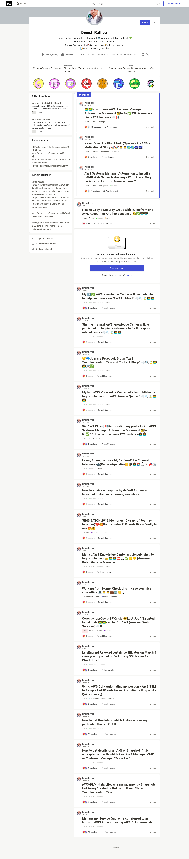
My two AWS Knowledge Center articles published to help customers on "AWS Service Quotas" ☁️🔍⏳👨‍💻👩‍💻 (119, 396)
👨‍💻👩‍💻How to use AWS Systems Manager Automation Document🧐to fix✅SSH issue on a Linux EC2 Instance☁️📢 (118, 113)
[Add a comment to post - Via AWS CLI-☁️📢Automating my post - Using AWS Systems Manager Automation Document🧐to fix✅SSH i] (90, 444)
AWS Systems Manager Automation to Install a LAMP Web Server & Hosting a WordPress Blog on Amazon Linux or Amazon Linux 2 (117, 177)
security (92, 664)
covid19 (105, 596)
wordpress (103, 185)
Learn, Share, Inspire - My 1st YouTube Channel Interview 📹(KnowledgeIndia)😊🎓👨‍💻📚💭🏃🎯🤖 (119, 462)
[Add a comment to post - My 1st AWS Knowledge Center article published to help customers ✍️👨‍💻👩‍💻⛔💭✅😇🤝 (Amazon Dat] (88, 572)
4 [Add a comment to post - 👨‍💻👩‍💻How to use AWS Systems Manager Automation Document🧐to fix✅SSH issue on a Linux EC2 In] (110, 127)
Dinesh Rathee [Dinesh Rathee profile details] (90, 103)
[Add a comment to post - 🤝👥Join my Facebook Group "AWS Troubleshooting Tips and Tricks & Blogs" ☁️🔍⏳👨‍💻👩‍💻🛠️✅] (88, 376)
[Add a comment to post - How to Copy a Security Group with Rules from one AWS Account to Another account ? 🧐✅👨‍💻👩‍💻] (89, 223)
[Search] (17, 3)
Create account (173, 3)
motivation (104, 151)
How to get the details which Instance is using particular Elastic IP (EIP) (114, 722)
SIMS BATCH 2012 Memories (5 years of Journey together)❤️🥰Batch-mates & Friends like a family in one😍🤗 (119, 524)
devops (101, 121)
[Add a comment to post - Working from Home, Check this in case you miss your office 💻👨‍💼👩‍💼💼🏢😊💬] (89, 602)
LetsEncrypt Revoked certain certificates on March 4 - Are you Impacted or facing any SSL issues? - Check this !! (119, 656)
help (84, 630)
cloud (108, 218)
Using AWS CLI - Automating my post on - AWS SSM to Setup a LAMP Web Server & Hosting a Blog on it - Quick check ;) (119, 690)
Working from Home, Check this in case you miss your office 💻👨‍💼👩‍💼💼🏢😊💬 (116, 590)
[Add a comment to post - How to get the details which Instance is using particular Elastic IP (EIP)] (90, 734)
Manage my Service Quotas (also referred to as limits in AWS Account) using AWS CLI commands (117, 820)
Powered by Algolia (94, 4)
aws (87, 121)
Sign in (129, 275)
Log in (157, 3)
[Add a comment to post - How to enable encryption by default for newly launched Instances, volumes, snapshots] (89, 504)
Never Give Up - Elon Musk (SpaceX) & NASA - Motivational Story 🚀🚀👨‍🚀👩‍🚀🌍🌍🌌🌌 (117, 145)
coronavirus (87, 596)
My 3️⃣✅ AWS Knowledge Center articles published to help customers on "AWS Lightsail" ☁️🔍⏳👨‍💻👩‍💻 (118, 296)
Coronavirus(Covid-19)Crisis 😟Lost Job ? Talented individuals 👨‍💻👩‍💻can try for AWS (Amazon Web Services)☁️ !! (118, 622)
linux (93, 121)
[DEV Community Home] (9, 3)
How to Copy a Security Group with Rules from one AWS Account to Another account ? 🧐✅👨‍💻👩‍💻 (117, 212)
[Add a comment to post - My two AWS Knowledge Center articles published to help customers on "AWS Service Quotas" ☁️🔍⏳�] (89, 410)
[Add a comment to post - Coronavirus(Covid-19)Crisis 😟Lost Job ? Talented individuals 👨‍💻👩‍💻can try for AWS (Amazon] (88, 636)
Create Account (117, 268)
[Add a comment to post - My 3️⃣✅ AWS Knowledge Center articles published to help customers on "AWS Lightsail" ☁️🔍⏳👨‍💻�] (90, 308)
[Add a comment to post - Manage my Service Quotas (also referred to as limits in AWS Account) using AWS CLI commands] (90, 832)
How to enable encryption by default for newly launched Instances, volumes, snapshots (114, 492)
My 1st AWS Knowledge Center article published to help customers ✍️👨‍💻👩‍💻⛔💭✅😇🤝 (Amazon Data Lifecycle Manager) (118, 558)
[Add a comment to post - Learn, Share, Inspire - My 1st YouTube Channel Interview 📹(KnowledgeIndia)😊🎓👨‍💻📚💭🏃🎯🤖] (89, 474)
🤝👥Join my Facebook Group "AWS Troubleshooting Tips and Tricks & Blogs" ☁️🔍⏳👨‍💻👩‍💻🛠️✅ (119, 362)
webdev (102, 664)
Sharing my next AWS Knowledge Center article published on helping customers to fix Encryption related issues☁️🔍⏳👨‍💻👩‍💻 (116, 328)
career (94, 151)
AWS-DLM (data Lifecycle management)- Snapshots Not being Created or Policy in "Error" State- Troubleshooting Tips (119, 788)
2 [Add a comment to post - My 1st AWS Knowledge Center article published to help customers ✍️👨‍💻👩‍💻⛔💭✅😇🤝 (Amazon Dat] (104, 572)
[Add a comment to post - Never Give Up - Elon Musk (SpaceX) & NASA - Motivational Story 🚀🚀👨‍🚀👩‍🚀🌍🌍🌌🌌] (91, 157)
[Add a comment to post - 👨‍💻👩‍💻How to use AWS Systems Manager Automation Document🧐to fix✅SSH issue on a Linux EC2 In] (92, 127)
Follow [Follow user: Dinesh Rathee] (145, 22)
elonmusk (115, 151)
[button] (38, 83)
